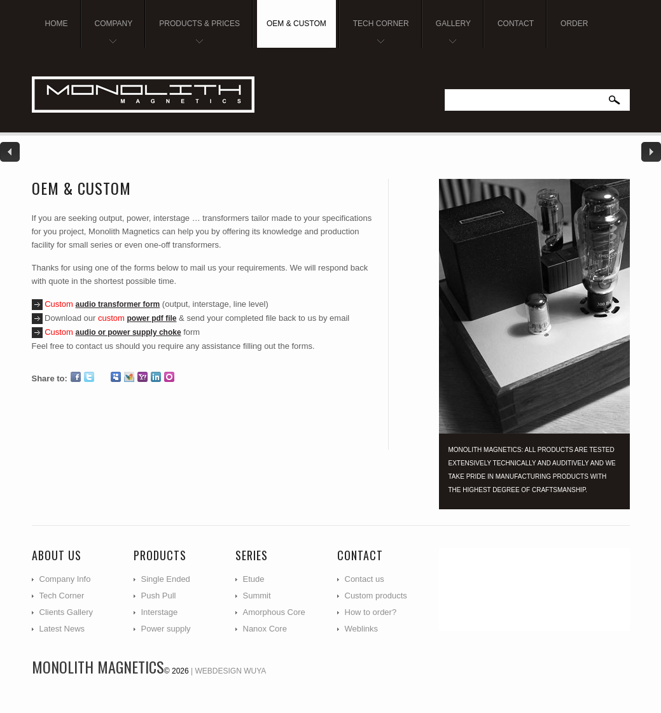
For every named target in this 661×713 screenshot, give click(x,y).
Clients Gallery (66, 612)
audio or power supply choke (128, 332)
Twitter (89, 377)
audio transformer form (118, 304)
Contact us (364, 579)
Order (574, 23)
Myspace (116, 377)
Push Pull (158, 595)
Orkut (169, 377)
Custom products (376, 595)
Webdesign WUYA (231, 671)
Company (109, 33)
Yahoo (142, 377)
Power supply (166, 628)
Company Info (65, 579)
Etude (254, 579)
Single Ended (165, 579)
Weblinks (362, 628)
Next (651, 151)
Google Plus (102, 377)
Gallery (448, 33)
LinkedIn (156, 377)
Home (56, 23)
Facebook (76, 377)
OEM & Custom (296, 23)
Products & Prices (195, 33)
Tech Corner (376, 33)
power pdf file (151, 318)
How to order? (371, 612)
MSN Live (129, 377)
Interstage (159, 612)
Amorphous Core (274, 612)
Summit (257, 595)
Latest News (62, 628)
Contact (515, 23)
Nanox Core (265, 628)
